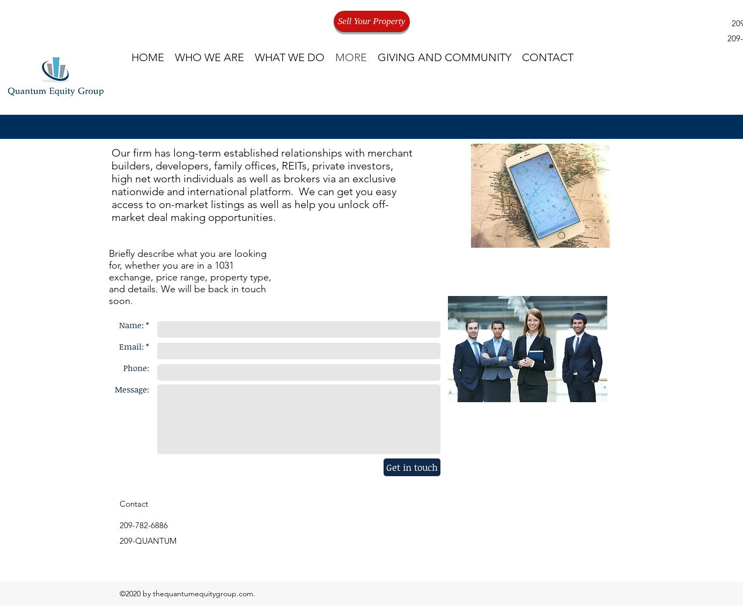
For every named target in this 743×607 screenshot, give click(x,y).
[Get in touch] (412, 467)
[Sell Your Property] (372, 21)
